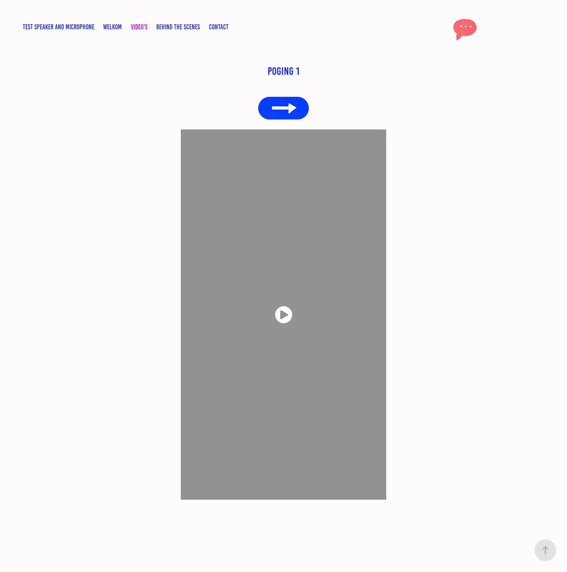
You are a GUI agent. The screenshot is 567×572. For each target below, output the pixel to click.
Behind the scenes (178, 27)
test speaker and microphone (58, 27)
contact (219, 27)
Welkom (112, 27)
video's (139, 27)
